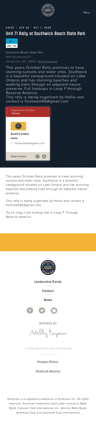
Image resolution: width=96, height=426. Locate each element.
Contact (48, 290)
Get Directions (47, 61)
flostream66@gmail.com (30, 143)
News (48, 299)
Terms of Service (48, 371)
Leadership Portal (48, 281)
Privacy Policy (48, 361)
